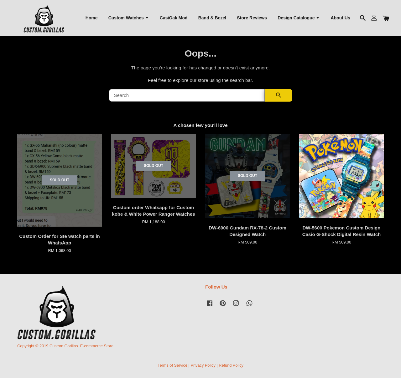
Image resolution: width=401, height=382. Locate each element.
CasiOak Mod (174, 19)
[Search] (187, 99)
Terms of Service (172, 369)
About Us (340, 19)
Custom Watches (128, 19)
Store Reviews (252, 19)
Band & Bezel (212, 19)
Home (92, 19)
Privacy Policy (202, 369)
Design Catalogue (299, 19)
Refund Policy (231, 369)
